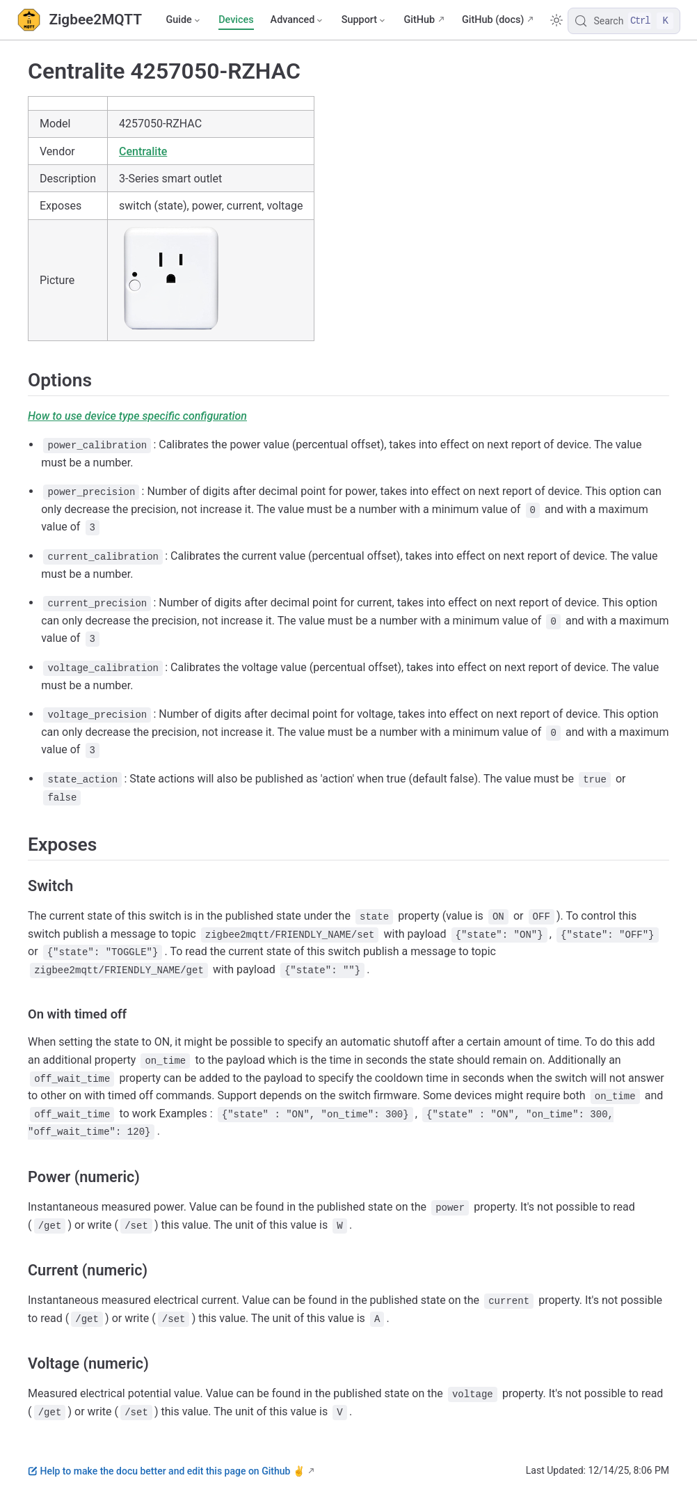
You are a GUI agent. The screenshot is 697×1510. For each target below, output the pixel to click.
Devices (235, 20)
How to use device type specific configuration (137, 416)
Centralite (143, 151)
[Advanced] (298, 20)
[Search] (624, 21)
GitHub (419, 20)
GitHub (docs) (493, 20)
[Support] (364, 20)
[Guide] (184, 20)
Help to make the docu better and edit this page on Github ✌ (166, 1471)
